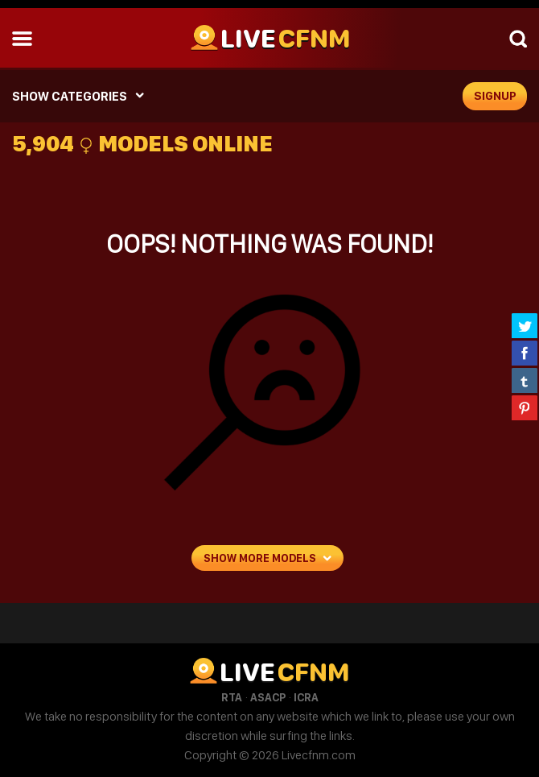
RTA (231, 697)
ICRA (306, 697)
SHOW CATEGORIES (69, 96)
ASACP (268, 697)
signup (495, 96)
